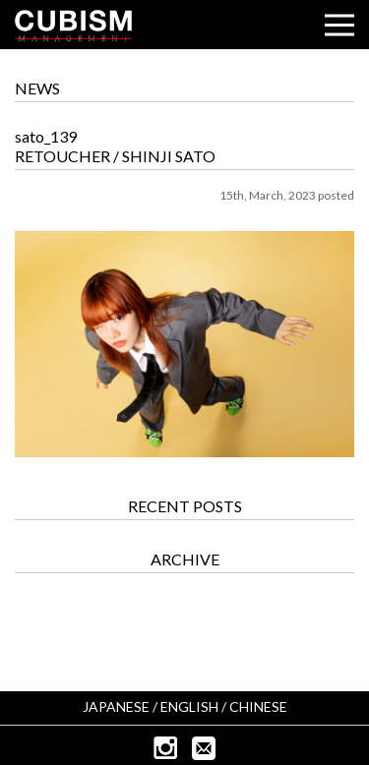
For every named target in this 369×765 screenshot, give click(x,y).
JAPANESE (116, 706)
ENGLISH (189, 706)
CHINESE (258, 706)
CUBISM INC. (74, 25)
